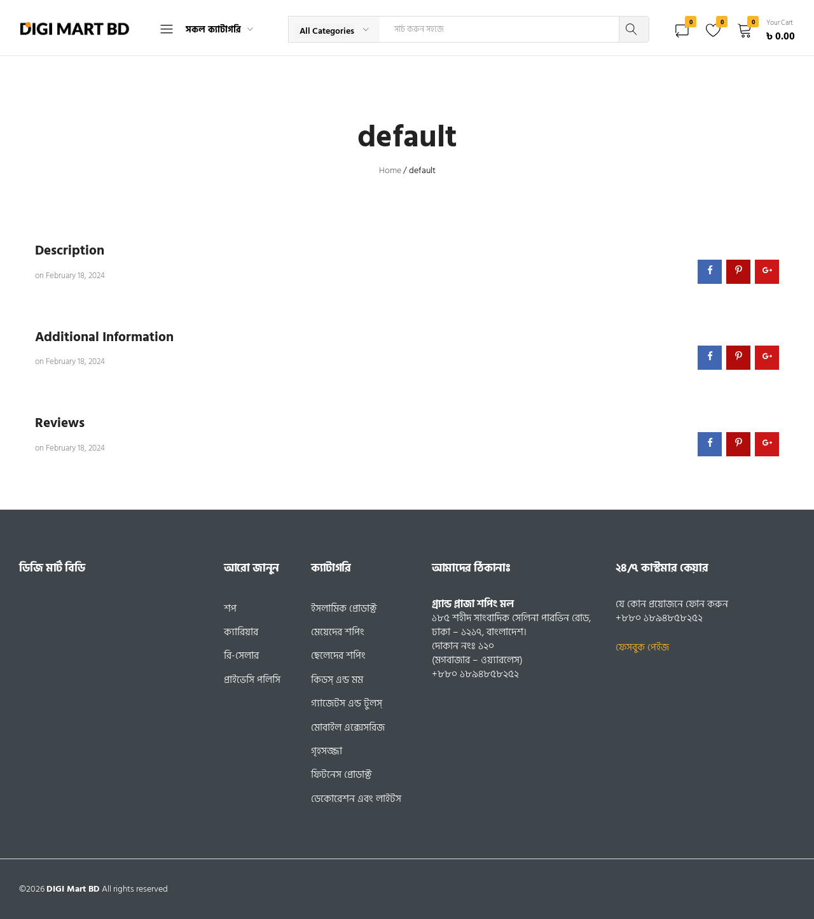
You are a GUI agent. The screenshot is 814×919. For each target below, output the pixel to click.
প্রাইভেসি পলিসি (252, 679)
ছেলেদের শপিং (338, 655)
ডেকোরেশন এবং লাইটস (356, 798)
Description (69, 251)
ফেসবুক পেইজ (642, 647)
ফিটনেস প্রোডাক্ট (341, 774)
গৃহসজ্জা (326, 751)
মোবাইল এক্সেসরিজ (348, 727)
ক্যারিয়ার (241, 632)
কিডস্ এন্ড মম (337, 679)
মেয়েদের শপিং (337, 632)
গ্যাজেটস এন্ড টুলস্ (346, 703)
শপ (230, 608)
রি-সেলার (241, 655)
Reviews (60, 423)
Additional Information (104, 337)
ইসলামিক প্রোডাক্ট (344, 608)
